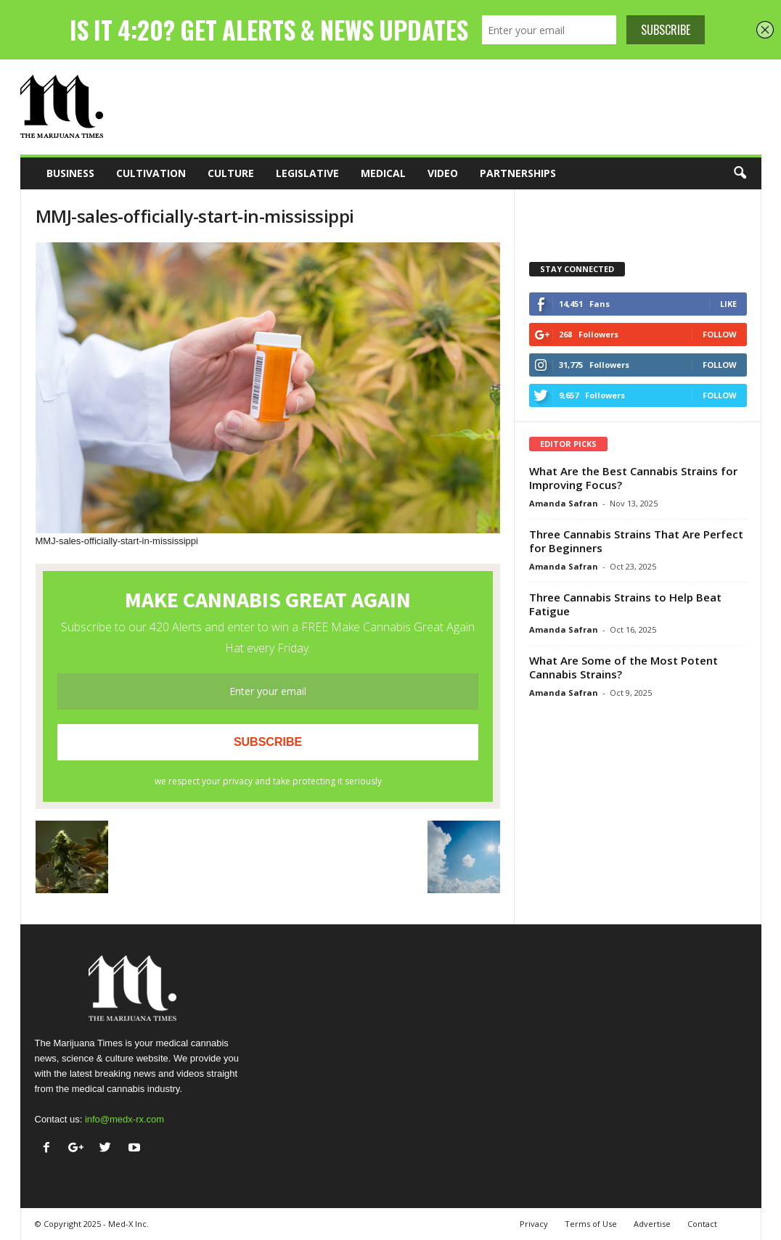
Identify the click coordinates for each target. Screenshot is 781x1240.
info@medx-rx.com (124, 1119)
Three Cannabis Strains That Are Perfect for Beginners (636, 541)
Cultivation (151, 173)
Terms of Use (591, 1223)
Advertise (652, 1223)
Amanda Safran (563, 503)
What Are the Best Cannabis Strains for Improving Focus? (633, 478)
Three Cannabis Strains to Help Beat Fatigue (625, 604)
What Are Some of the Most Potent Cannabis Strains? (623, 667)
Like (728, 303)
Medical (383, 173)
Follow (720, 334)
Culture (231, 173)
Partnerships (518, 173)
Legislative (307, 173)
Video (443, 173)
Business (70, 173)
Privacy (534, 1223)
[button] (740, 173)
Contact (702, 1223)
